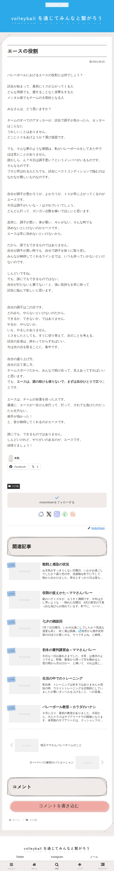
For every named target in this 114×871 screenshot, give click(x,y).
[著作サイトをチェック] (41, 514)
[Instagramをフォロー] (57, 514)
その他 (13, 486)
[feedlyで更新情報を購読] (65, 514)
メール (94, 858)
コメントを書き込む (59, 807)
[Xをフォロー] (49, 514)
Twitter (20, 858)
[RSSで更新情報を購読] (73, 514)
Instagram (57, 858)
